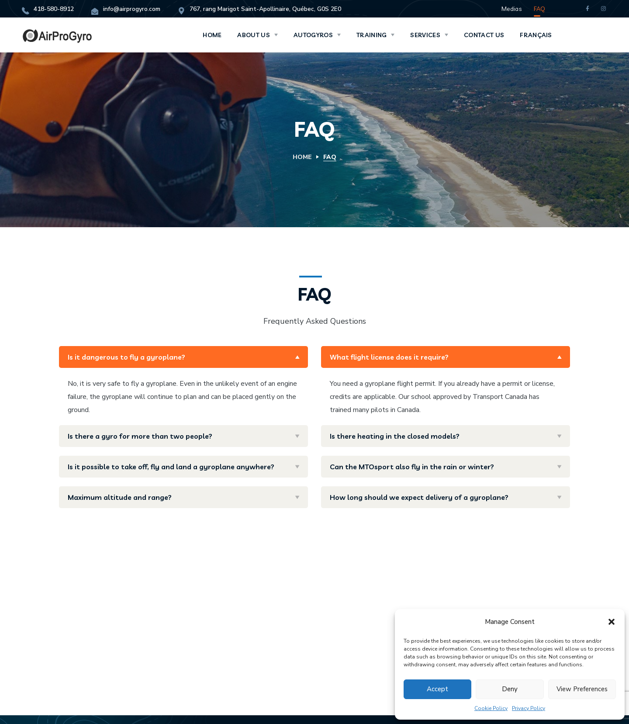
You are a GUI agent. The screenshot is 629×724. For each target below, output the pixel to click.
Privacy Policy (528, 708)
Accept (437, 689)
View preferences (582, 689)
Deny (510, 689)
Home (302, 157)
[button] (611, 621)
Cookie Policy (491, 708)
